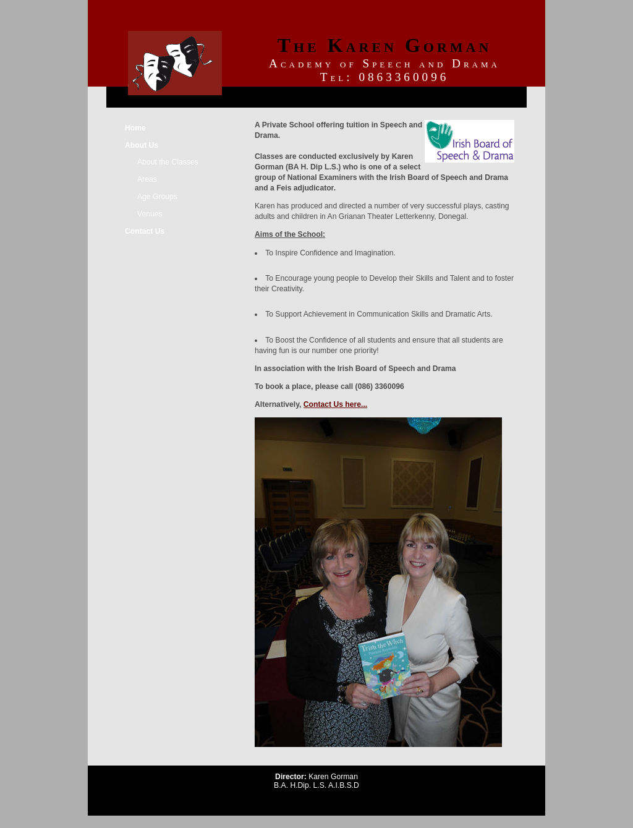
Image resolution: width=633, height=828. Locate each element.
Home (135, 128)
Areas (147, 179)
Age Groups (157, 196)
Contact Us (144, 231)
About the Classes (167, 162)
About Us (141, 145)
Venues (150, 214)
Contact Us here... (335, 404)
